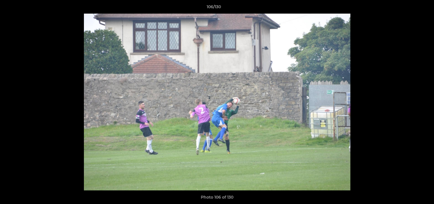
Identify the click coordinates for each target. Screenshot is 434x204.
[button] (410, 8)
